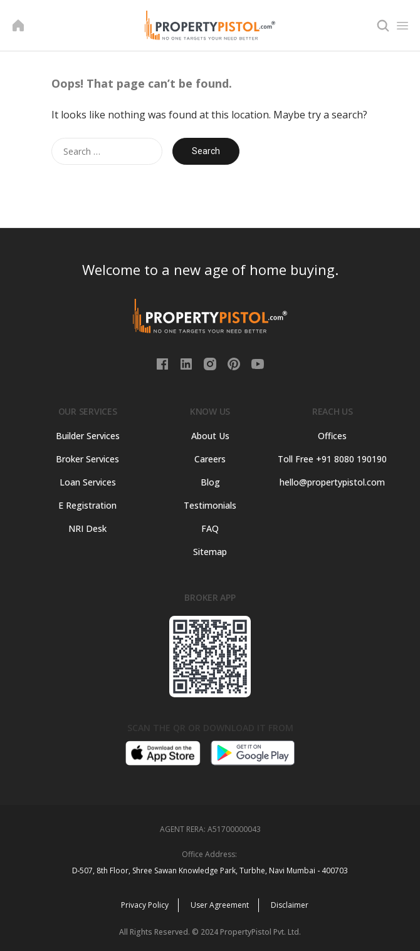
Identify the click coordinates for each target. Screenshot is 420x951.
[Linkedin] (187, 363)
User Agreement (220, 905)
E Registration (87, 505)
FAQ (210, 528)
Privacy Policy (145, 905)
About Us (210, 436)
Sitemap (210, 552)
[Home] (18, 25)
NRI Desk (87, 528)
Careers (210, 459)
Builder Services (88, 436)
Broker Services (87, 459)
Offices (332, 436)
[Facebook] (163, 363)
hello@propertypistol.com (332, 482)
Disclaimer (289, 905)
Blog (210, 482)
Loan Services (88, 482)
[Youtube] (257, 363)
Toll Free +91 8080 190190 (332, 459)
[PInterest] (235, 363)
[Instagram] (211, 363)
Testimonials (210, 505)
